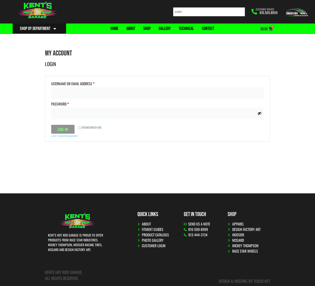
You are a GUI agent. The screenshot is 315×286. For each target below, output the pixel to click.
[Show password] (259, 113)
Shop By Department (38, 28)
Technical (186, 28)
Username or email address (79, 83)
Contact (208, 28)
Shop (147, 28)
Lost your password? (64, 136)
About (130, 28)
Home (114, 28)
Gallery (165, 28)
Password (66, 103)
